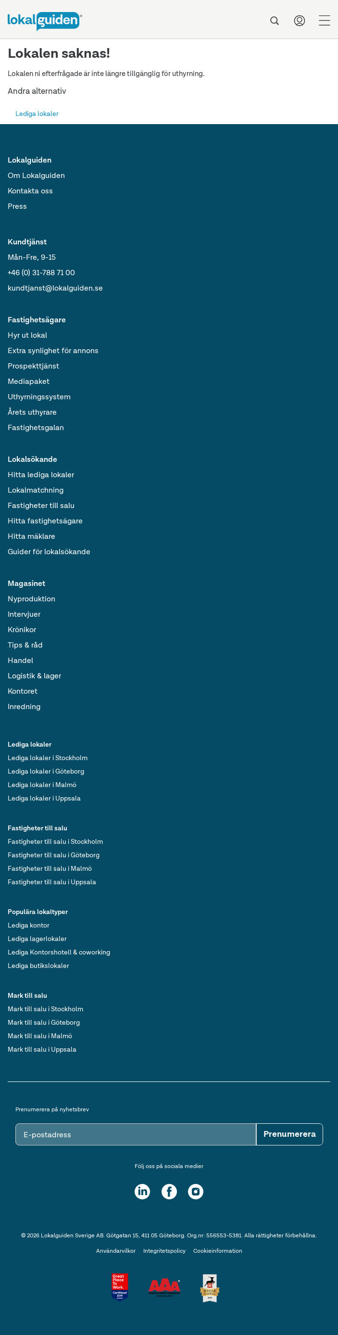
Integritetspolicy (164, 1251)
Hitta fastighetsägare (45, 521)
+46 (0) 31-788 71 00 (41, 273)
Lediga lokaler (37, 114)
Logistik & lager (34, 676)
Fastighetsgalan (36, 428)
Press (17, 207)
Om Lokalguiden (36, 176)
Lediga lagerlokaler (37, 939)
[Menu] (324, 20)
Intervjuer (24, 615)
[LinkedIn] (142, 1191)
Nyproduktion (31, 599)
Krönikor (22, 630)
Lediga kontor (29, 925)
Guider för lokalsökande (49, 552)
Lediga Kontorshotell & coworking (59, 952)
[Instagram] (195, 1191)
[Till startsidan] (45, 21)
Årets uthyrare (32, 413)
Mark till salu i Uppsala (42, 1049)
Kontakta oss (30, 191)
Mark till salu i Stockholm (45, 1009)
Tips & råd (25, 645)
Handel (20, 661)
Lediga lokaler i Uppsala (44, 798)
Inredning (24, 707)
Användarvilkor (116, 1251)
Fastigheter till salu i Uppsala (52, 882)
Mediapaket (29, 382)
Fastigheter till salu (41, 506)
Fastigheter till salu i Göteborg (54, 855)
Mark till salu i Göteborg (44, 1022)
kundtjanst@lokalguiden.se (55, 288)
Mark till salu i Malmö (40, 1036)
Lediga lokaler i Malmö (42, 785)
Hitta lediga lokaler (41, 475)
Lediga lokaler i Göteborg (46, 771)
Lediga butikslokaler (38, 966)
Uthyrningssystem (39, 397)
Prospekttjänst (33, 366)
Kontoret (23, 692)
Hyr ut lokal (27, 336)
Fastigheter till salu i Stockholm (55, 842)
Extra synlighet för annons (53, 351)
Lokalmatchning (35, 491)
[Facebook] (169, 1191)
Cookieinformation (217, 1251)
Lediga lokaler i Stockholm (48, 758)
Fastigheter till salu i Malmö (50, 868)
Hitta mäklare (31, 537)
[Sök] (274, 20)
